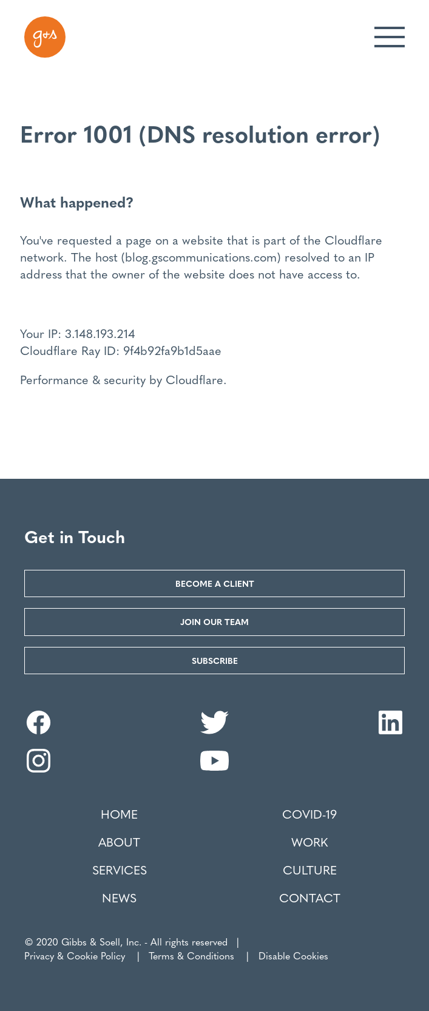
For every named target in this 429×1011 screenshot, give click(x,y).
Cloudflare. (196, 379)
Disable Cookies (293, 956)
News (119, 897)
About (119, 841)
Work (309, 841)
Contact (309, 897)
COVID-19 (309, 813)
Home (119, 813)
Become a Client (214, 583)
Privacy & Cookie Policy (74, 955)
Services (119, 869)
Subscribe (215, 660)
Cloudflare (353, 239)
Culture (310, 869)
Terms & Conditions (191, 955)
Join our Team (214, 621)
